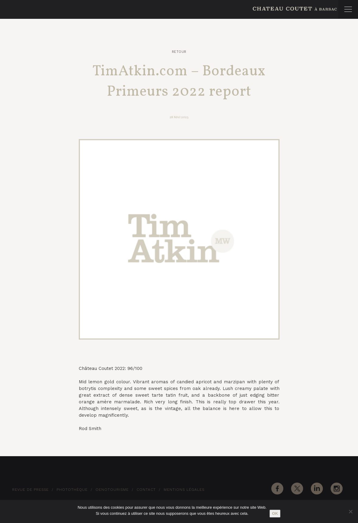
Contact (146, 489)
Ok (275, 513)
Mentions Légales (184, 489)
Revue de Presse (30, 489)
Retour (179, 52)
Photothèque (72, 489)
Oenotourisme (112, 489)
